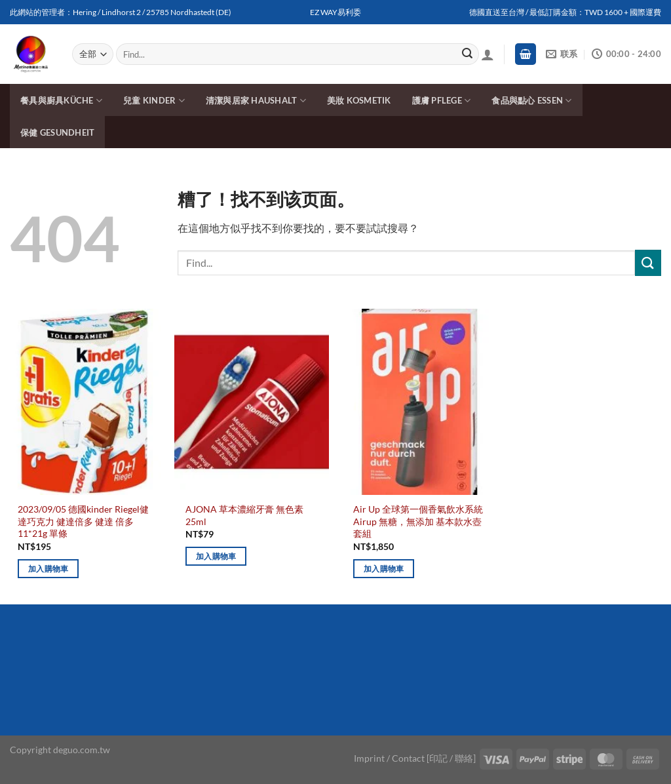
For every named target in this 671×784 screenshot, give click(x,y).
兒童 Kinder (154, 100)
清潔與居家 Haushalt (256, 100)
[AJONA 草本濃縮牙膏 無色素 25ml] (251, 402)
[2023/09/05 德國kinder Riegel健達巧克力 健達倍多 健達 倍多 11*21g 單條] (84, 402)
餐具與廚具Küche (61, 100)
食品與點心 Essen (531, 100)
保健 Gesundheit (57, 132)
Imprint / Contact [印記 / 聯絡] (415, 758)
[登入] (487, 54)
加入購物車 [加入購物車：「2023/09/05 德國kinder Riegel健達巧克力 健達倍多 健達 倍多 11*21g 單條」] (48, 568)
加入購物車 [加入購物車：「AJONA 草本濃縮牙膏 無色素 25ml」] (216, 556)
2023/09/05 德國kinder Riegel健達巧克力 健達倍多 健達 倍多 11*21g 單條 (83, 521)
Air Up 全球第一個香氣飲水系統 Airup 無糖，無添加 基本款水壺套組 (418, 521)
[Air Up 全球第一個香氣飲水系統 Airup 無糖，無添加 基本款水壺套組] (419, 402)
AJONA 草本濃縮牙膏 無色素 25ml (244, 515)
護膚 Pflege (441, 100)
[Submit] (467, 54)
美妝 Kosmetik (359, 100)
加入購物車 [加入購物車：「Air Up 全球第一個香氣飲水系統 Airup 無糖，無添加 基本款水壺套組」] (384, 568)
